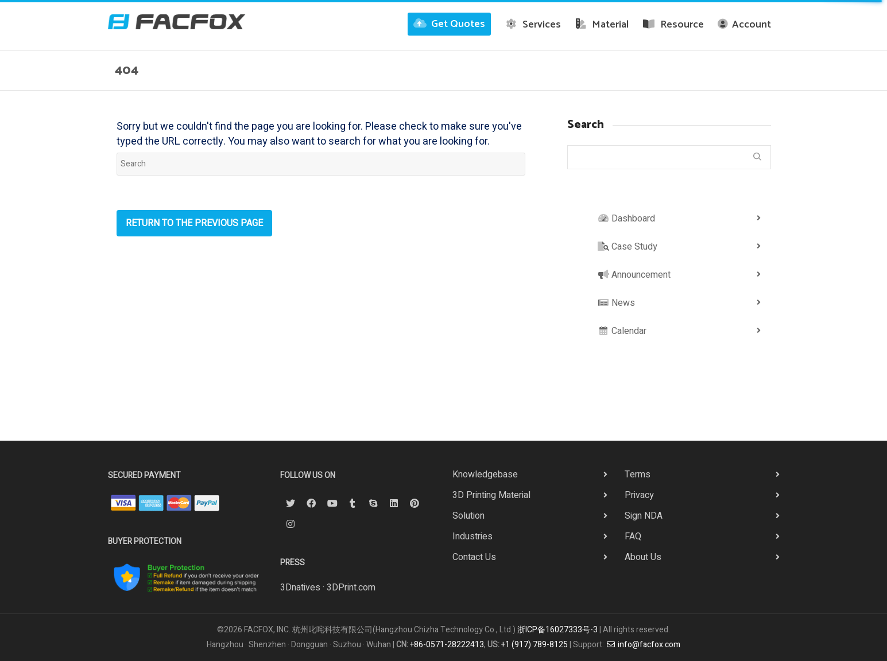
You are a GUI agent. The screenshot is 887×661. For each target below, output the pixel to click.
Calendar (622, 331)
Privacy (639, 495)
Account (744, 24)
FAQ (633, 536)
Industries (472, 536)
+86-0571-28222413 (447, 645)
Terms (637, 474)
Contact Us (474, 557)
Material (602, 24)
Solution (468, 516)
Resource (673, 24)
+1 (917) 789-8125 (534, 645)
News (616, 303)
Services (533, 24)
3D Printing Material (491, 495)
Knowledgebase (485, 474)
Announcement (634, 275)
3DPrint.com (351, 587)
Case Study (627, 247)
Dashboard (626, 218)
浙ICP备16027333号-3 (557, 630)
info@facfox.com (643, 645)
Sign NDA (644, 516)
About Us (643, 557)
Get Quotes (449, 24)
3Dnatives (300, 587)
